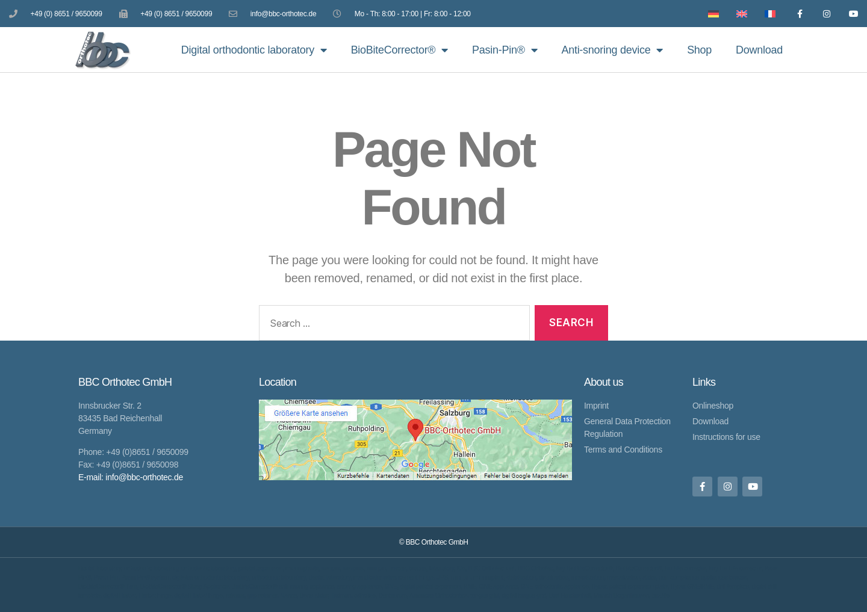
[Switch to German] (711, 13)
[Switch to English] (739, 13)
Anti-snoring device (612, 50)
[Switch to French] (767, 13)
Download (759, 50)
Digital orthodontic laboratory (254, 50)
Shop (699, 50)
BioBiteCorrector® (399, 50)
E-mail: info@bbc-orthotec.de (130, 477)
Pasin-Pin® (504, 50)
